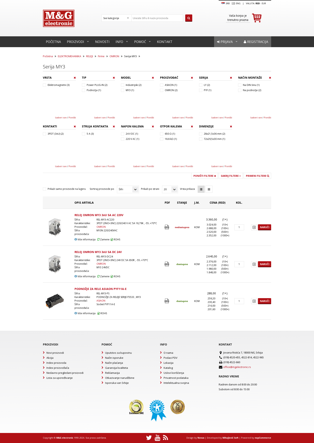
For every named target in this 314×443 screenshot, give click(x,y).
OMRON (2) (171, 90)
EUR (264, 3)
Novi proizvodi (55, 353)
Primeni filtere (257, 176)
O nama (168, 353)
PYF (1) (207, 90)
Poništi (72, 117)
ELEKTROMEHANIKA (69, 56)
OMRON (114, 56)
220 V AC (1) (132, 139)
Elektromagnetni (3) (58, 85)
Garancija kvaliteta (116, 368)
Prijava (225, 42)
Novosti (102, 42)
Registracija (256, 42)
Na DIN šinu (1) (251, 85)
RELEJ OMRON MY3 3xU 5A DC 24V (98, 252)
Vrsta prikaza (187, 189)
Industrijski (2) (133, 85)
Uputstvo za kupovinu (118, 353)
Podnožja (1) (94, 90)
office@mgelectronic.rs (237, 367)
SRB (225, 3)
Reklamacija (112, 373)
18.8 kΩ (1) (171, 139)
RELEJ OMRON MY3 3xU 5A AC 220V (98, 215)
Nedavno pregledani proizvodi (65, 373)
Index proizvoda (56, 363)
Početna (53, 42)
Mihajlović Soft (230, 437)
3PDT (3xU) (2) (55, 133)
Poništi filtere (204, 176)
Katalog (168, 368)
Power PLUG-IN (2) (97, 85)
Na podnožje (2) (252, 90)
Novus (200, 437)
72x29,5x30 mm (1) (214, 139)
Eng (236, 3)
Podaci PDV (170, 358)
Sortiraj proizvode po (102, 189)
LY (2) (207, 85)
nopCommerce (263, 437)
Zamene (103, 239)
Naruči (264, 227)
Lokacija (168, 363)
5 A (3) (90, 133)
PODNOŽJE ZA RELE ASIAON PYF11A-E (100, 289)
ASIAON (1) (171, 85)
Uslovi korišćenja (174, 373)
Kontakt (164, 42)
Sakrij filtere (231, 176)
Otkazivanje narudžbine (119, 378)
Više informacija (85, 239)
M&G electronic (64, 437)
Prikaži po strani (150, 189)
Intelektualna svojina (176, 383)
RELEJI (89, 56)
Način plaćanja (114, 363)
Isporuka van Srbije (117, 383)
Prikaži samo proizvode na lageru (67, 189)
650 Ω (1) (170, 133)
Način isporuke (114, 358)
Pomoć (140, 42)
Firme (101, 56)
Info (119, 42)
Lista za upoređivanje (59, 378)
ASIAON (101, 300)
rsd (258, 3)
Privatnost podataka (176, 378)
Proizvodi (75, 42)
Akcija (49, 358)
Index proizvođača (57, 368)
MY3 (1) (130, 90)
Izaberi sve (61, 117)
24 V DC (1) (132, 133)
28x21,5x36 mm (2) (214, 133)
